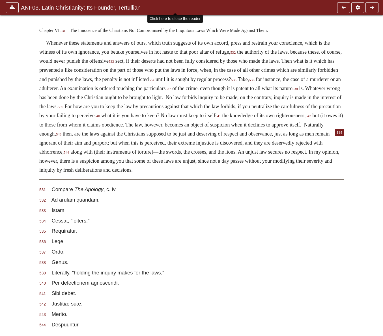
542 (308, 116)
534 (151, 80)
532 (233, 52)
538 (295, 89)
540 (97, 116)
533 (111, 62)
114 (339, 132)
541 (218, 116)
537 (168, 89)
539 (60, 107)
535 (233, 80)
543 (58, 134)
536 (251, 80)
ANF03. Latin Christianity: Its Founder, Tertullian (81, 8)
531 (63, 30)
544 (66, 152)
